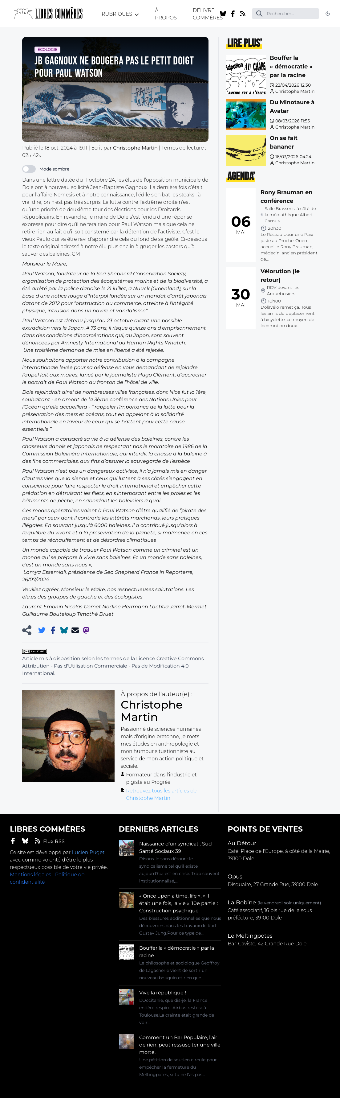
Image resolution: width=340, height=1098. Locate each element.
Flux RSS (49, 841)
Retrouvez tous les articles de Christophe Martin (161, 794)
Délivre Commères (208, 14)
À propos (166, 14)
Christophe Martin (294, 91)
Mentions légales (30, 875)
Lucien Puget (88, 852)
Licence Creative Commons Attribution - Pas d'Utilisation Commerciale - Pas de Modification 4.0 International (113, 666)
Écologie (47, 49)
